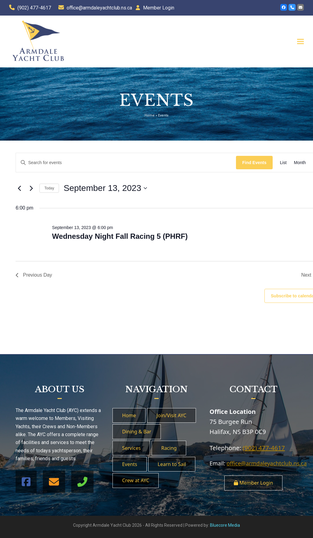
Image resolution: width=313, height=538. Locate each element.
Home (150, 115)
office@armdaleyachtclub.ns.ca (99, 8)
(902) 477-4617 (34, 8)
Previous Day (34, 275)
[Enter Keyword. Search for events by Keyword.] (126, 162)
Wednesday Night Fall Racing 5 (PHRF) (120, 236)
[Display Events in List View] (283, 162)
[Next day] (31, 188)
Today (49, 188)
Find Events (254, 162)
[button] (300, 41)
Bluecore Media (225, 525)
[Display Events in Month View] (300, 162)
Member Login (158, 8)
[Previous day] (19, 188)
